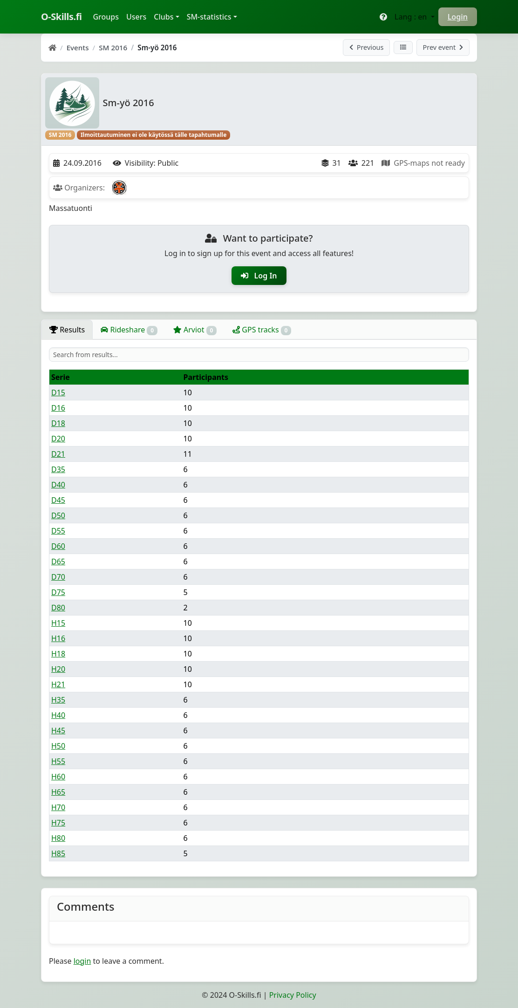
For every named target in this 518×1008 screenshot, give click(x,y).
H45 (58, 730)
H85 (58, 853)
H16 (58, 638)
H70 (58, 807)
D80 (58, 607)
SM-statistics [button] (209, 17)
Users (136, 17)
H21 (58, 684)
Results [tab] (67, 330)
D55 (58, 531)
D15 (58, 392)
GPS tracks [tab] (261, 330)
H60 (58, 776)
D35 (58, 469)
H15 (58, 623)
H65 (58, 792)
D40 (58, 485)
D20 (58, 438)
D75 (58, 592)
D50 (58, 515)
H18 (58, 654)
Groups (108, 16)
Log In (259, 276)
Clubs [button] (163, 17)
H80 (58, 838)
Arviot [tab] (195, 330)
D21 (58, 454)
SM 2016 (113, 47)
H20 (58, 669)
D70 (58, 577)
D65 (58, 561)
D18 (58, 423)
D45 (58, 500)
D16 (58, 408)
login (82, 961)
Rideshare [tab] (129, 330)
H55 (58, 761)
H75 (58, 823)
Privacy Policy (292, 995)
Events (78, 47)
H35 (58, 700)
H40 (58, 715)
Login (458, 17)
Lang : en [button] (412, 17)
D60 (58, 546)
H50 (58, 746)
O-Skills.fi (61, 16)
